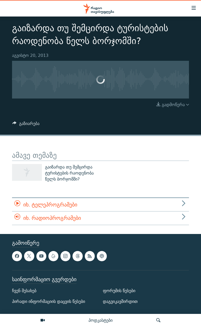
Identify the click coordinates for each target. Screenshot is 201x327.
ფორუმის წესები (119, 290)
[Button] (26, 125)
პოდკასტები (100, 320)
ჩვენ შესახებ (24, 290)
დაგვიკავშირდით (120, 301)
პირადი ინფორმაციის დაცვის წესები (48, 301)
